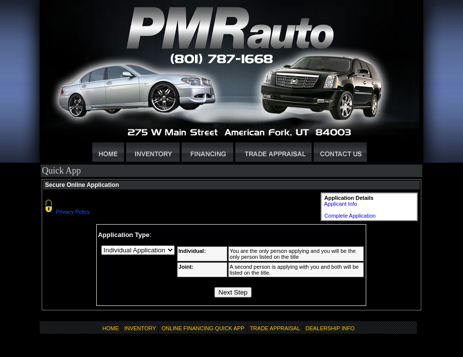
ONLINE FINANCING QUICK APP (203, 328)
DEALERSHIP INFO (330, 328)
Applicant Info (340, 204)
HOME (110, 328)
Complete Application (350, 216)
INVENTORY (140, 328)
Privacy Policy (73, 212)
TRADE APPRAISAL (275, 328)
